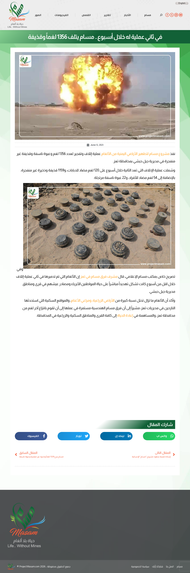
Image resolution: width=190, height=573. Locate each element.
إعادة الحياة (125, 315)
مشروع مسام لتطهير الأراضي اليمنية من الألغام (135, 154)
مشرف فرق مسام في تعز (99, 276)
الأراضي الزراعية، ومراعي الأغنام (93, 300)
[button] (159, 436)
